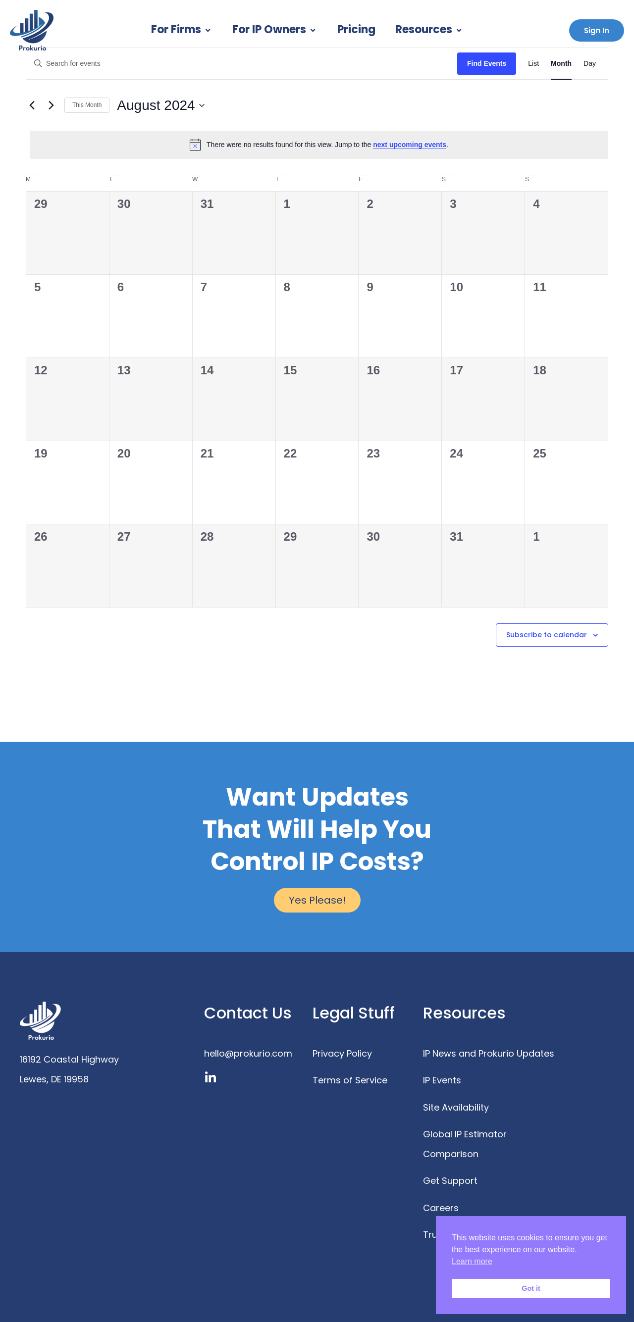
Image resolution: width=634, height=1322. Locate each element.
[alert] (319, 144)
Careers (441, 1208)
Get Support (450, 1180)
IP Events (442, 1080)
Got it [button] (531, 1288)
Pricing (356, 29)
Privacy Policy (342, 1053)
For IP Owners (274, 29)
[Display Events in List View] (533, 63)
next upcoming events (409, 145)
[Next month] (51, 105)
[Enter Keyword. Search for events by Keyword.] (241, 63)
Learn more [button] (472, 1261)
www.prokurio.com (61, 1099)
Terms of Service (350, 1080)
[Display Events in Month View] (561, 63)
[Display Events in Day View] (589, 63)
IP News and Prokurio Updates (488, 1053)
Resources (429, 29)
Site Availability (456, 1107)
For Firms (181, 29)
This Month (87, 105)
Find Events (486, 63)
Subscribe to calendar (546, 635)
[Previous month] (32, 105)
